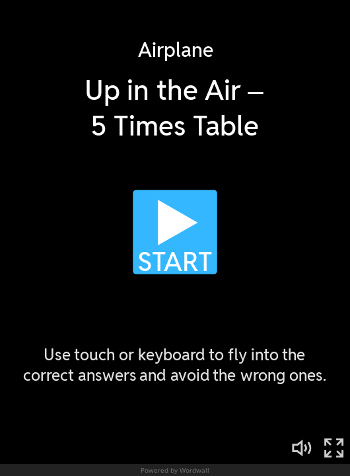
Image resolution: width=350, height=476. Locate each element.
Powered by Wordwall (175, 470)
